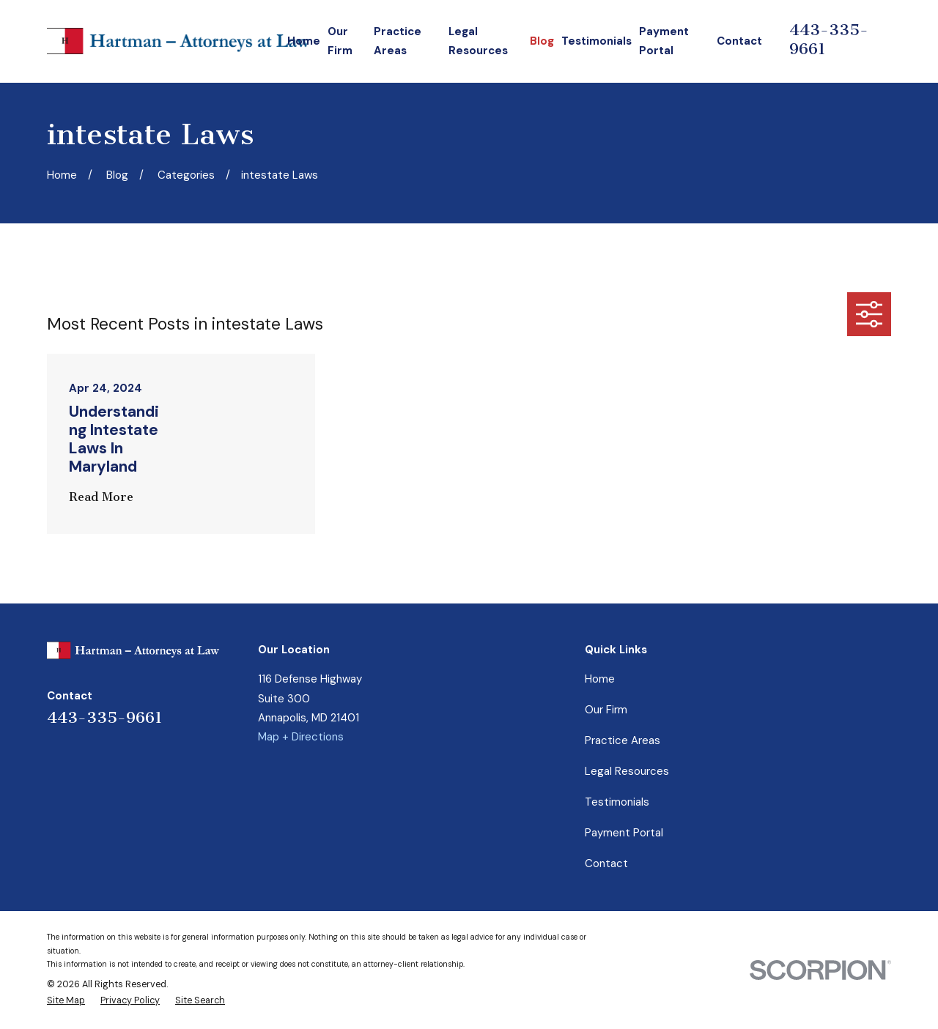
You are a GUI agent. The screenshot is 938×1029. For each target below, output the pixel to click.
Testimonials (617, 802)
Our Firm (606, 709)
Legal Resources (627, 771)
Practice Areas (622, 740)
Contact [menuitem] (739, 41)
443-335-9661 (104, 717)
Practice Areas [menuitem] (397, 41)
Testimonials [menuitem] (596, 41)
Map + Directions (301, 736)
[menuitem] (66, 1001)
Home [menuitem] (303, 41)
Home (600, 679)
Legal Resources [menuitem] (478, 41)
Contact (606, 863)
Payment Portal (624, 832)
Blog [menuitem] (542, 41)
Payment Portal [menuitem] (664, 41)
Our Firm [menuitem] (340, 41)
